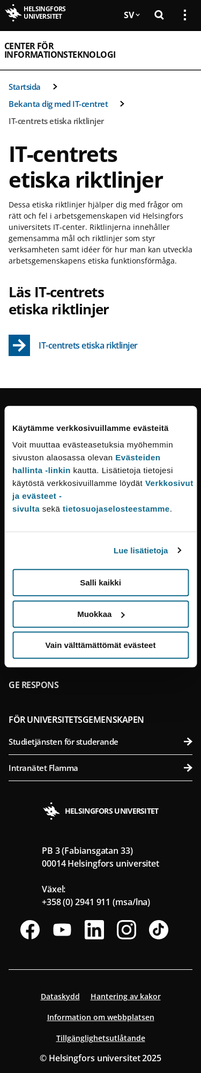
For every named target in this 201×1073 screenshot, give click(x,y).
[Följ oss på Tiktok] (158, 929)
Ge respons (34, 685)
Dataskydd (60, 996)
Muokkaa (100, 614)
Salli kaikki (100, 582)
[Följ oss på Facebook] (30, 929)
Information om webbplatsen (100, 1017)
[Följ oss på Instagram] (126, 929)
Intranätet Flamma (100, 767)
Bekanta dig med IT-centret (58, 103)
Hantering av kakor (126, 996)
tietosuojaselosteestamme (116, 508)
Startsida (25, 86)
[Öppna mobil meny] (180, 50)
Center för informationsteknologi (59, 50)
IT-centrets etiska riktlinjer (56, 120)
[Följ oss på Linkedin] (94, 929)
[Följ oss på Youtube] (62, 929)
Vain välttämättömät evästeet (101, 645)
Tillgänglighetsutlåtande (100, 1038)
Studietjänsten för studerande (100, 741)
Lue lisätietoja (141, 550)
